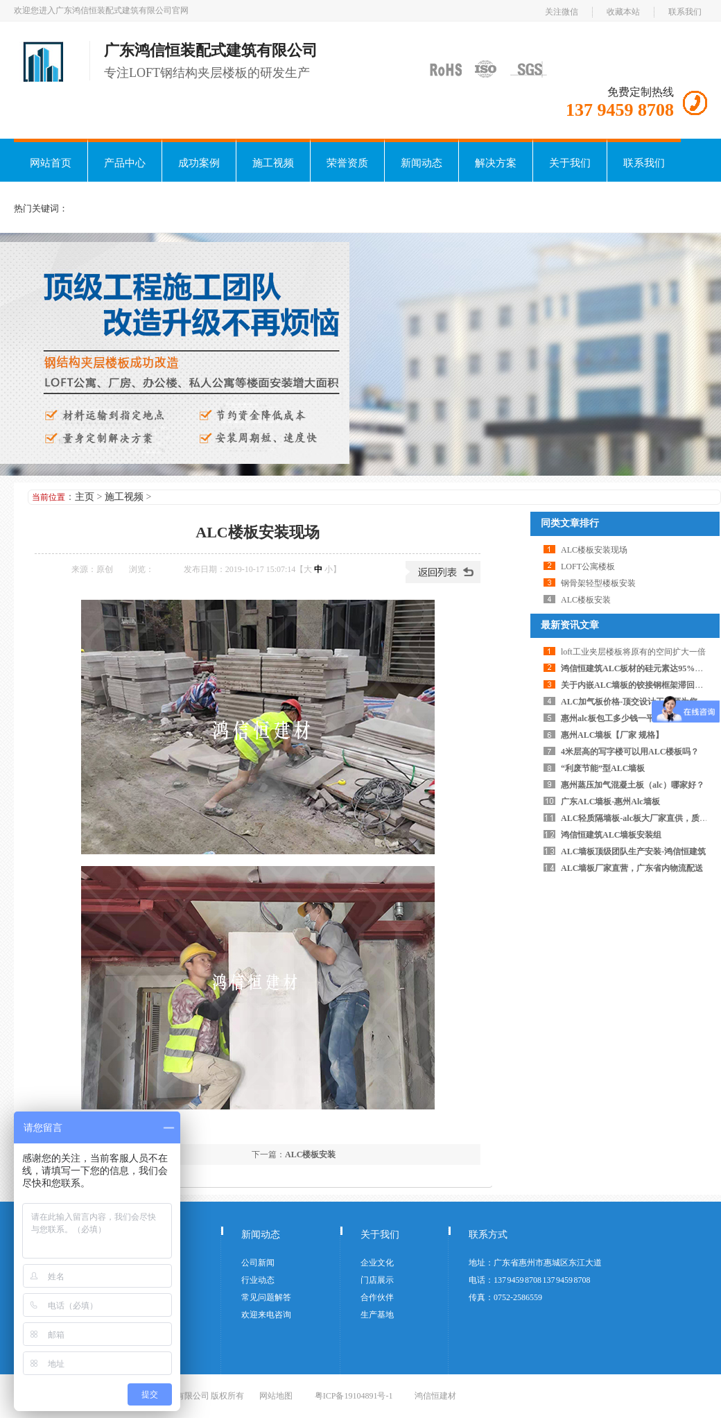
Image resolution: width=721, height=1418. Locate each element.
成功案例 (199, 162)
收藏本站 (623, 12)
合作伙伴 (377, 1297)
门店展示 (377, 1280)
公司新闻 (258, 1263)
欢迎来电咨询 (266, 1315)
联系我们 (685, 12)
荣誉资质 (347, 162)
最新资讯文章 (570, 625)
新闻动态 (421, 162)
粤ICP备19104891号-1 (354, 1396)
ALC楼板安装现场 (594, 550)
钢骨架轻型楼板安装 (598, 583)
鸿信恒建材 (435, 1396)
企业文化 (377, 1263)
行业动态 (258, 1280)
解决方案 (495, 162)
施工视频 (273, 162)
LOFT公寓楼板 (588, 566)
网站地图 (276, 1396)
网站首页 (50, 162)
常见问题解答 (266, 1297)
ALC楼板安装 (310, 1154)
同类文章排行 (570, 523)
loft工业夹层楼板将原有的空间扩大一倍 (633, 652)
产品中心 (125, 162)
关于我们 (570, 162)
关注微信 (561, 12)
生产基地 (377, 1315)
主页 (84, 497)
